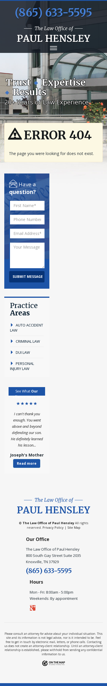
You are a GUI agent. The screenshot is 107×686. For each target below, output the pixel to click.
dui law (20, 352)
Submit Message (28, 276)
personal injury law (22, 366)
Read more (27, 463)
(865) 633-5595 (53, 12)
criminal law (25, 341)
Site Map (73, 527)
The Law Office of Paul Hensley (48, 523)
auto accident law (26, 328)
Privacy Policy (53, 527)
